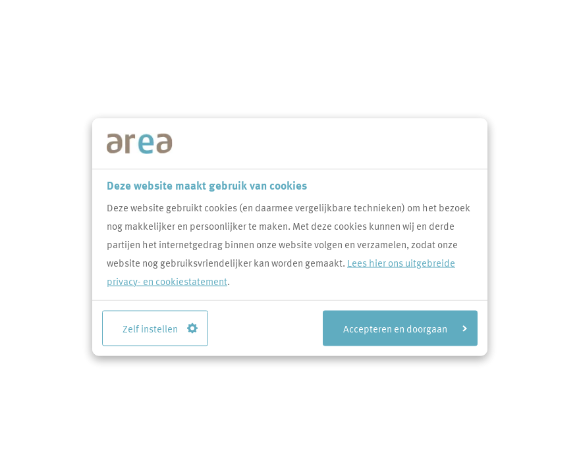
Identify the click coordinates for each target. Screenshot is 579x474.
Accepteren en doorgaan (405, 328)
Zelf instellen (160, 328)
